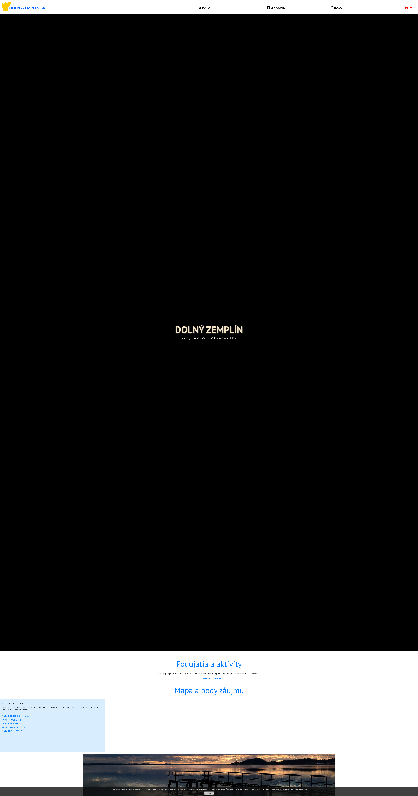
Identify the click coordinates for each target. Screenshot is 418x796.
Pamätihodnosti (11, 720)
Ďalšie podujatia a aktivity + (209, 678)
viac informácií (301, 789)
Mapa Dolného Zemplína (15, 716)
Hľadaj (337, 7)
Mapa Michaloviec (12, 731)
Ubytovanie (276, 7)
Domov (205, 7)
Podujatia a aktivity (13, 727)
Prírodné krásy (11, 723)
